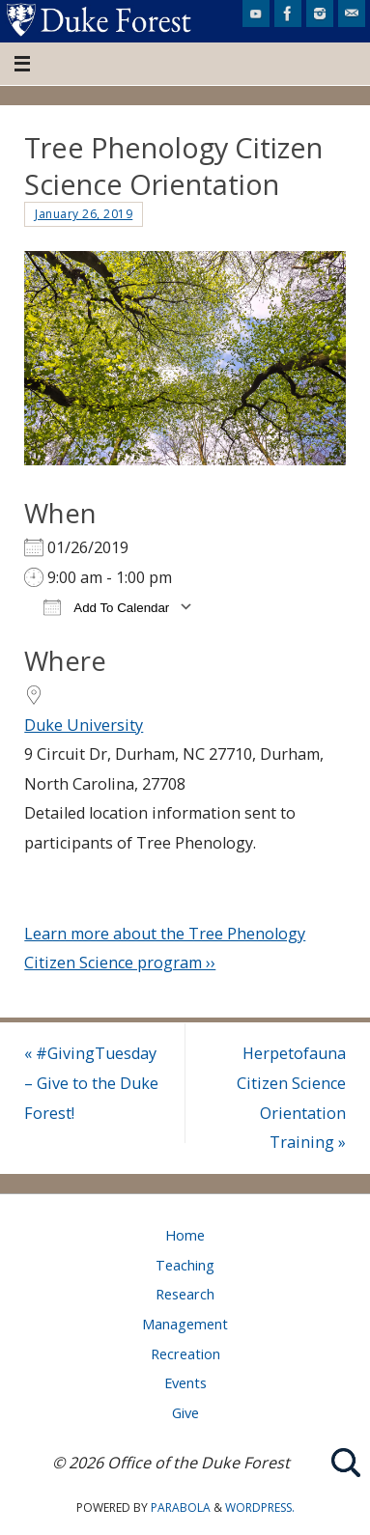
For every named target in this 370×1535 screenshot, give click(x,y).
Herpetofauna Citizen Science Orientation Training (291, 1098)
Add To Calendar (106, 607)
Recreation (185, 1353)
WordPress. (260, 1507)
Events (185, 1382)
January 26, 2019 (83, 214)
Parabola (181, 1507)
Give (185, 1412)
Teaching (185, 1264)
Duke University (83, 725)
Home (185, 1234)
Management (185, 1323)
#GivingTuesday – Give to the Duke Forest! (91, 1083)
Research (185, 1293)
